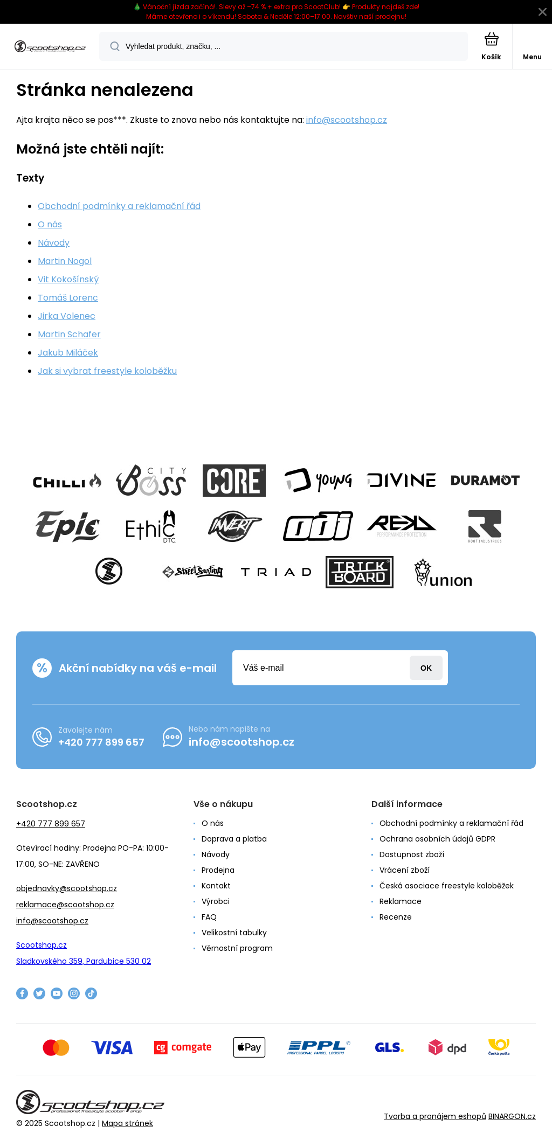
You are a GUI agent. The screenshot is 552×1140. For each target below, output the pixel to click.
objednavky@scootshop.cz (66, 888)
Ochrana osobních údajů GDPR (437, 838)
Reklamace (401, 901)
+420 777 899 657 (101, 742)
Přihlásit (426, 668)
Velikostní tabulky (234, 932)
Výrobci (216, 901)
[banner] (50, 47)
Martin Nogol (65, 261)
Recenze (396, 917)
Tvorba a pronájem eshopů (435, 1116)
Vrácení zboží (405, 870)
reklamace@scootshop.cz (65, 904)
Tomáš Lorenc (68, 297)
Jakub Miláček (68, 352)
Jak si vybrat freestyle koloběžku (107, 371)
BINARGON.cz (512, 1116)
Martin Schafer (69, 334)
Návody (54, 243)
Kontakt (216, 885)
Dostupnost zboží (412, 854)
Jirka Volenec (66, 316)
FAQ (209, 917)
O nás (50, 224)
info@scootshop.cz (346, 120)
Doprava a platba (234, 838)
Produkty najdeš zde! (385, 6)
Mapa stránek (127, 1123)
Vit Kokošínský (68, 279)
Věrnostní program (237, 948)
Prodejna (218, 870)
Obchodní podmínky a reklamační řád (119, 206)
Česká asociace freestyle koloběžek (447, 885)
